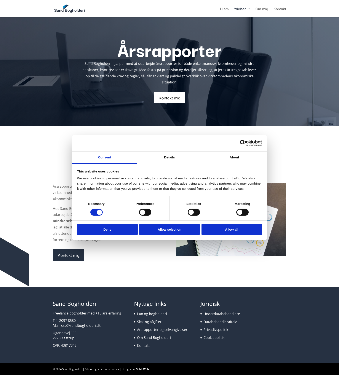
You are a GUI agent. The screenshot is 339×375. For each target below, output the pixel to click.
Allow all (231, 229)
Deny (107, 229)
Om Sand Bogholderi (154, 337)
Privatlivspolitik (215, 329)
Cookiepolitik (213, 337)
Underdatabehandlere (221, 313)
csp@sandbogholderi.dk (81, 325)
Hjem (224, 9)
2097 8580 (67, 320)
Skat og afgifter (149, 321)
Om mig (262, 9)
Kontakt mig (169, 97)
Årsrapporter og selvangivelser (162, 329)
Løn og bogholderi (152, 313)
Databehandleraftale (220, 321)
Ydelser (240, 9)
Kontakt (279, 9)
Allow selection (169, 229)
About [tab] (234, 157)
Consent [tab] (104, 157)
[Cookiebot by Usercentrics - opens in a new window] (243, 143)
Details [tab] (169, 157)
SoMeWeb (142, 369)
